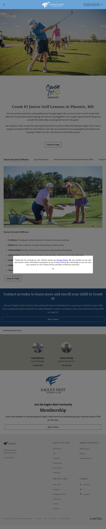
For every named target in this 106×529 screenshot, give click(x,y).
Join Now (87, 5)
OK (53, 269)
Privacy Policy (62, 260)
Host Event (95, 5)
